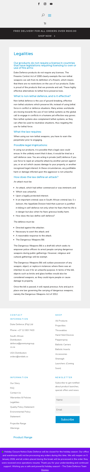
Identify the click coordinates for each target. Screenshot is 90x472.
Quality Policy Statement (22, 407)
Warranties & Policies (20, 397)
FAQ (12, 388)
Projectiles (60, 325)
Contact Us (15, 392)
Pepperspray (61, 339)
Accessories (61, 354)
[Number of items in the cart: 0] (45, 23)
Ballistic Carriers (63, 344)
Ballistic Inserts (62, 349)
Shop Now (45, 36)
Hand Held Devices (64, 335)
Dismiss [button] (45, 470)
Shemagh (59, 358)
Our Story (15, 383)
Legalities (14, 402)
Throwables (61, 330)
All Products (61, 320)
